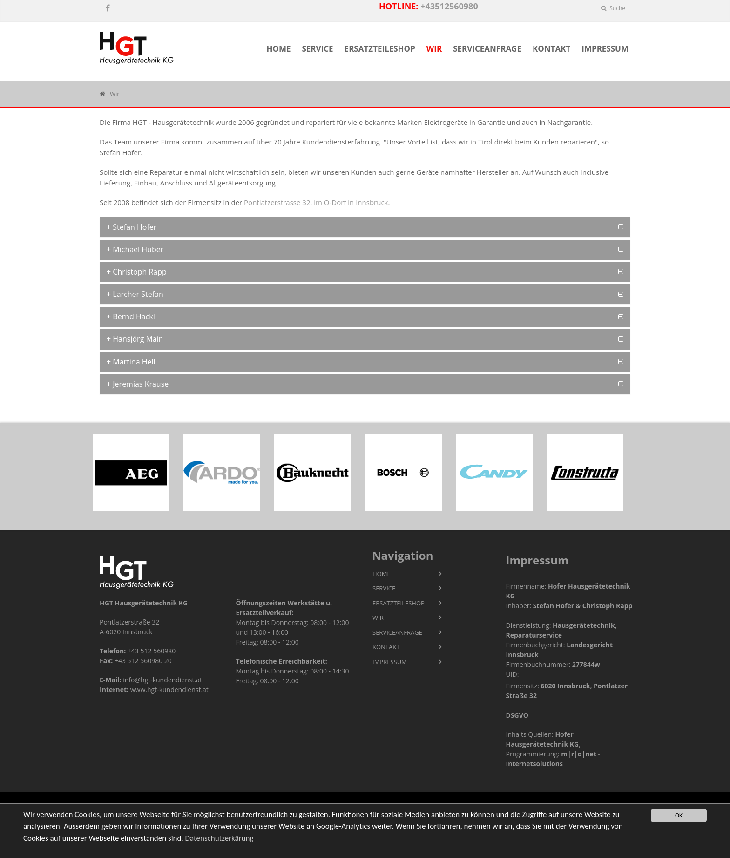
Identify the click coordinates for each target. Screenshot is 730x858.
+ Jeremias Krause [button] (138, 384)
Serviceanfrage (487, 48)
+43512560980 (449, 6)
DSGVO (517, 715)
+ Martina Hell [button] (131, 362)
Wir (434, 48)
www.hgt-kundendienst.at (169, 689)
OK (679, 815)
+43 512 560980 (152, 650)
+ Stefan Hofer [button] (131, 227)
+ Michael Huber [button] (135, 249)
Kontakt (551, 48)
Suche (613, 8)
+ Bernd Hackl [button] (131, 316)
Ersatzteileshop (380, 48)
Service (317, 48)
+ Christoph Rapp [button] (137, 272)
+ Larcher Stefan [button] (135, 294)
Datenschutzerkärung (219, 838)
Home (278, 48)
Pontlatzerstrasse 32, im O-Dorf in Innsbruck (316, 202)
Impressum (605, 48)
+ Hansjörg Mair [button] (134, 339)
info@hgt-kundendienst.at (162, 679)
